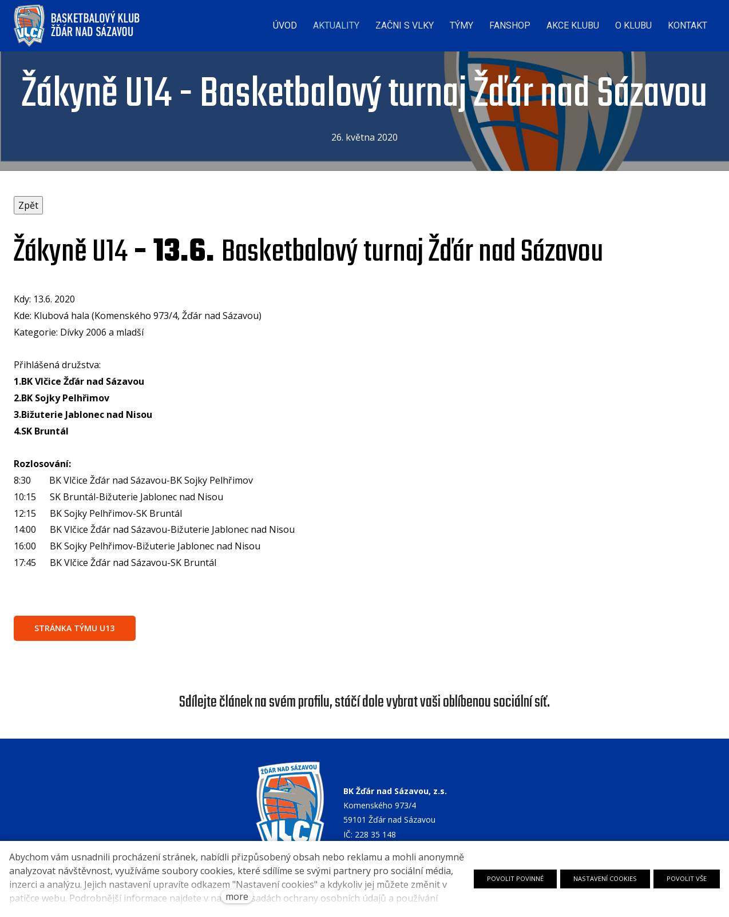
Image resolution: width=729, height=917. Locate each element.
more (236, 896)
